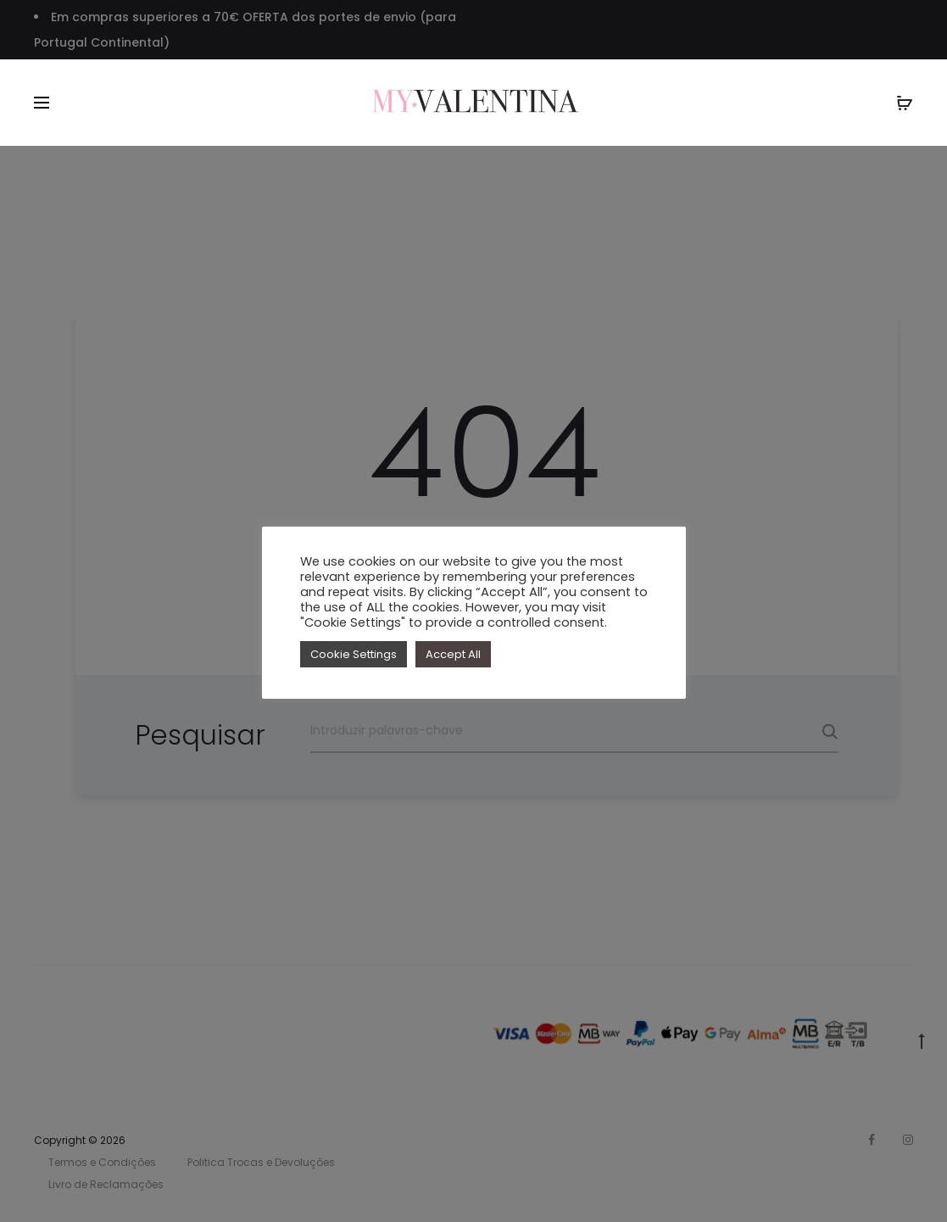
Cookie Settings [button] (353, 654)
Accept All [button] (453, 654)
